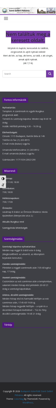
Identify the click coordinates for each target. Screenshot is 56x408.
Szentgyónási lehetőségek (14, 227)
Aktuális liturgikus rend (13, 221)
